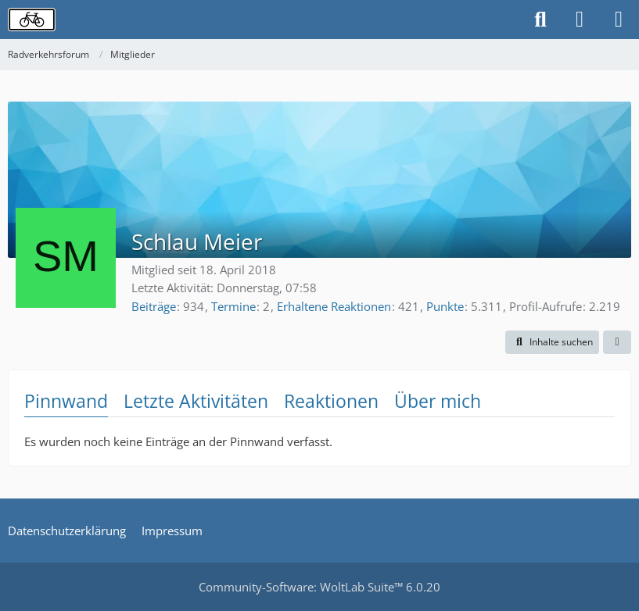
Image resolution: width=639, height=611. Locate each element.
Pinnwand (66, 400)
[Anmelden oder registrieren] (579, 19)
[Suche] (540, 19)
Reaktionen (331, 400)
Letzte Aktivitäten (196, 400)
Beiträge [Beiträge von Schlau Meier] (153, 306)
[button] (552, 342)
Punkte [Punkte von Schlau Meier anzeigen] (445, 306)
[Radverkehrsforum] (32, 19)
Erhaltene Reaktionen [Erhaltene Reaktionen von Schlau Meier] (334, 306)
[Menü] (618, 19)
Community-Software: (319, 587)
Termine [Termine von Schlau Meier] (233, 306)
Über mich (437, 400)
